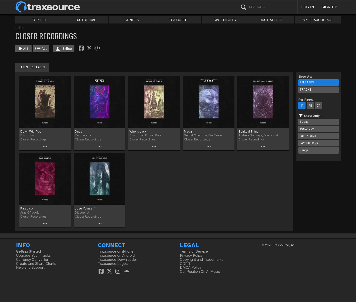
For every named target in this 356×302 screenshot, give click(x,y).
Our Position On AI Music (200, 271)
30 (318, 105)
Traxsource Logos (113, 263)
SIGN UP (329, 7)
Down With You (30, 131)
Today (304, 121)
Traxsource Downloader (117, 259)
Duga (78, 131)
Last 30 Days (309, 143)
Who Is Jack (137, 131)
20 (310, 105)
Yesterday (307, 128)
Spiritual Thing (249, 131)
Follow (64, 49)
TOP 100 (39, 20)
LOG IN (307, 7)
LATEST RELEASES (32, 67)
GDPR (185, 263)
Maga (188, 131)
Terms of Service (194, 251)
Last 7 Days (308, 136)
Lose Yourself (85, 208)
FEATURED (178, 20)
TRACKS (306, 89)
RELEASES (307, 82)
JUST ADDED (271, 20)
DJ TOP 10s (85, 20)
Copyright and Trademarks (201, 259)
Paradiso (26, 208)
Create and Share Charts (36, 263)
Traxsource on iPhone (116, 251)
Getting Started (28, 251)
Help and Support (30, 267)
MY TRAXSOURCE (318, 20)
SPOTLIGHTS (225, 20)
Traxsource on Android (116, 255)
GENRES (132, 20)
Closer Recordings (33, 139)
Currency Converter (32, 259)
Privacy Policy (191, 255)
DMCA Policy (190, 267)
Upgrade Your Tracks (33, 255)
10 (301, 105)
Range (304, 150)
